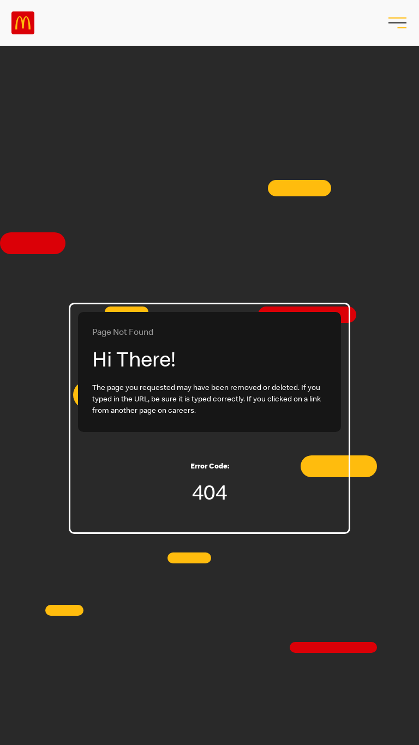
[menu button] (396, 22)
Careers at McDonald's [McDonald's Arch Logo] (23, 22)
